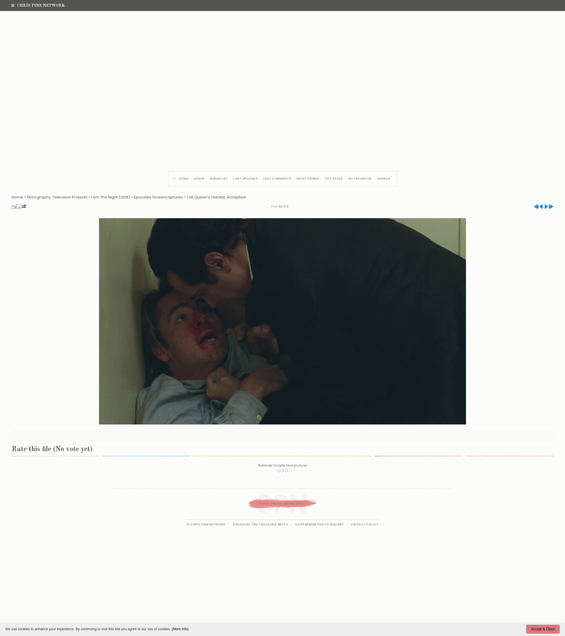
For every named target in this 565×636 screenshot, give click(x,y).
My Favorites (360, 179)
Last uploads (245, 179)
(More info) (180, 629)
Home (183, 179)
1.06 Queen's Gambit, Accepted (216, 197)
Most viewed (308, 179)
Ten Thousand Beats (269, 524)
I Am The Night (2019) (110, 197)
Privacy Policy (364, 524)
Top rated (334, 179)
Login (199, 179)
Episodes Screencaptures (158, 197)
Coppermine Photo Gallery (319, 524)
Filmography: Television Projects (57, 197)
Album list (219, 179)
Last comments (277, 179)
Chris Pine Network (38, 5)
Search (383, 179)
